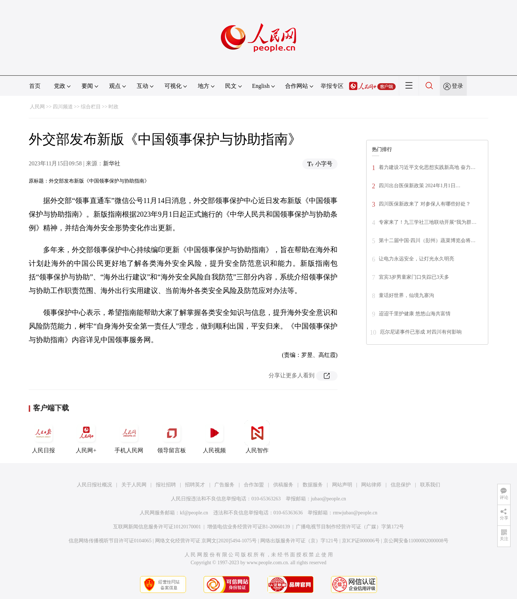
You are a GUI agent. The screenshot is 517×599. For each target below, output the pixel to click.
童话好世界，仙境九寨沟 (406, 295)
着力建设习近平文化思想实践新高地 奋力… (427, 167)
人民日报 (43, 436)
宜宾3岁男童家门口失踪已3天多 (414, 277)
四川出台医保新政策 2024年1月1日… (420, 185)
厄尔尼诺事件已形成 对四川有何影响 (421, 332)
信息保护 (401, 484)
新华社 (111, 163)
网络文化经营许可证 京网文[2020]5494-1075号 (206, 540)
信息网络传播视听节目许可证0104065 (110, 540)
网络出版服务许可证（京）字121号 (299, 540)
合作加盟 (254, 484)
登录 (457, 86)
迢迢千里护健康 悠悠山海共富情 (415, 313)
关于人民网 (133, 484)
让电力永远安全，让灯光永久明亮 (416, 258)
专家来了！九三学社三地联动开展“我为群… (427, 222)
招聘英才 (195, 484)
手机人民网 (129, 436)
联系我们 (430, 484)
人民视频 (214, 436)
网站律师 (371, 484)
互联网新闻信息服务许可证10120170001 (157, 526)
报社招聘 (166, 484)
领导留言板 (171, 436)
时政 (113, 106)
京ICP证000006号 (361, 540)
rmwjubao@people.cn (355, 512)
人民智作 (257, 436)
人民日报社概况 (94, 484)
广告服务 (224, 484)
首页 (35, 86)
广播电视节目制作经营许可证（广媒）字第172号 (350, 526)
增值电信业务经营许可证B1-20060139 (248, 526)
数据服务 (313, 484)
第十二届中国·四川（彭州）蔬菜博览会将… (427, 240)
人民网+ (86, 436)
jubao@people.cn (328, 498)
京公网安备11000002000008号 (415, 540)
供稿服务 (283, 484)
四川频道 (63, 106)
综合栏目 (91, 106)
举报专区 (332, 86)
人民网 (37, 106)
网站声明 (342, 484)
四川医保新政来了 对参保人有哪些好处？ (425, 204)
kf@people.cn (194, 512)
